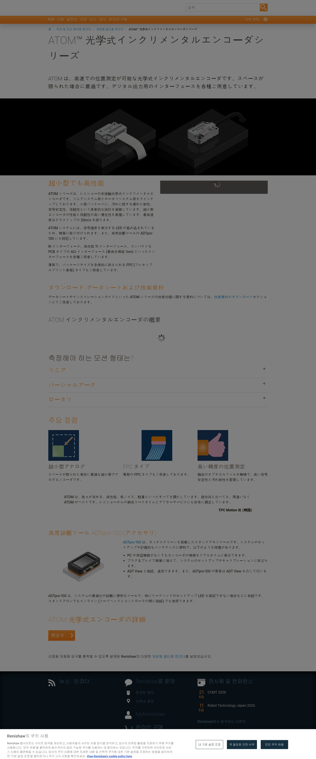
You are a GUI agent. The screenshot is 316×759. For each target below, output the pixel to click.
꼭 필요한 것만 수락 (242, 753)
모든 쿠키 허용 (274, 753)
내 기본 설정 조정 (209, 753)
